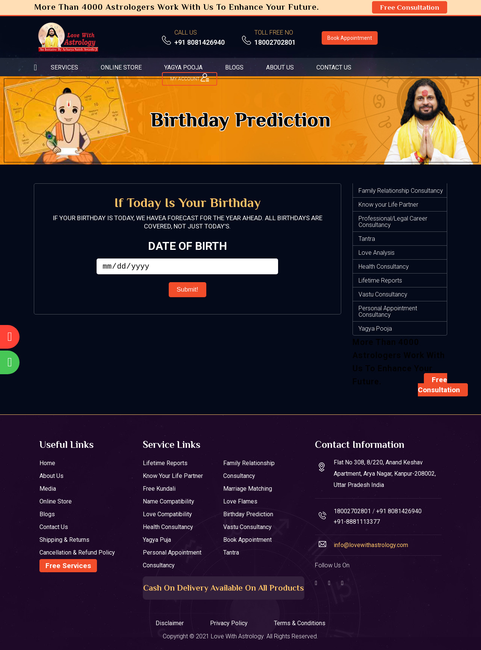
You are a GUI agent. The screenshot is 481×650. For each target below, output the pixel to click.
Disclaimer (170, 623)
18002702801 (275, 42)
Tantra (366, 239)
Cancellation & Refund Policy (77, 552)
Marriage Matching (247, 488)
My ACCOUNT (189, 77)
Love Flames (240, 501)
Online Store (55, 501)
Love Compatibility (167, 514)
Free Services (68, 565)
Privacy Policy (229, 623)
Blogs (47, 514)
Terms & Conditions (299, 623)
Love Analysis (376, 252)
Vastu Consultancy (382, 294)
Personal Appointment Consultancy (387, 311)
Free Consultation (409, 7)
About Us (51, 475)
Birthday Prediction (248, 514)
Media (47, 488)
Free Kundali (159, 488)
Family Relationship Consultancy (400, 190)
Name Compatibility (168, 501)
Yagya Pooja (375, 328)
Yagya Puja (157, 539)
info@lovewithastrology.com (371, 545)
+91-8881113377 (357, 521)
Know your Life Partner (388, 204)
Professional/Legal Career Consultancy (392, 221)
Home (47, 463)
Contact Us (53, 527)
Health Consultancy (383, 266)
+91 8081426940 (199, 42)
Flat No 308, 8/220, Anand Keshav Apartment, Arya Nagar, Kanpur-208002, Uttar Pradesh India (385, 473)
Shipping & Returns (64, 539)
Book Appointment (349, 38)
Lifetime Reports (380, 280)
